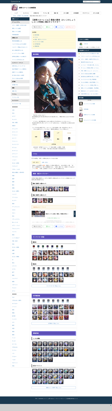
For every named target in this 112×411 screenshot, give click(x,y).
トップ (16, 13)
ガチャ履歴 (66, 13)
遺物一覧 (56, 13)
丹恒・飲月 (15, 241)
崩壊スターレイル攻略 (87, 115)
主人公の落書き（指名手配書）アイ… (90, 82)
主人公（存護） (16, 247)
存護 (58, 269)
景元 (13, 262)
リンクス (14, 319)
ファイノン (15, 141)
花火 (13, 216)
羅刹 (13, 275)
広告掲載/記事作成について (72, 398)
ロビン (13, 213)
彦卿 (13, 250)
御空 (13, 325)
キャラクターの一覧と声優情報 (88, 79)
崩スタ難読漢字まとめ (17, 50)
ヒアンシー (15, 153)
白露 (13, 253)
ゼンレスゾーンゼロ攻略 (87, 120)
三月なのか (15, 347)
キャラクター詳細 (39, 41)
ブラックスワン (16, 219)
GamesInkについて (43, 398)
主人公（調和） (16, 191)
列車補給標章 (15, 34)
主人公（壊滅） (16, 256)
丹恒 (13, 365)
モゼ (13, 297)
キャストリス (15, 144)
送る (48, 27)
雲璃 (13, 188)
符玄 (13, 244)
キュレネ (14, 119)
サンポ (13, 341)
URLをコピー (70, 27)
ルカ (13, 322)
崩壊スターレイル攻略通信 (27, 7)
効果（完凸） (45, 162)
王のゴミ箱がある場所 (17, 78)
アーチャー (15, 135)
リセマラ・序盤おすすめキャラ (19, 47)
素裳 (13, 334)
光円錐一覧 (36, 13)
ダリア (13, 116)
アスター (14, 356)
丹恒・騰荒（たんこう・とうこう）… (90, 70)
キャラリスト (26, 13)
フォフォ (14, 231)
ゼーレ (13, 291)
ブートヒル (15, 197)
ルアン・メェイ (16, 225)
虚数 (57, 247)
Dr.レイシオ (15, 222)
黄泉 (13, 203)
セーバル (14, 344)
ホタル (13, 209)
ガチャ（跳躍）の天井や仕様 (19, 25)
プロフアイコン (86, 13)
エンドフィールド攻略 (87, 104)
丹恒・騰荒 (15, 122)
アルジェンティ (16, 228)
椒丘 (13, 185)
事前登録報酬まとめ (17, 41)
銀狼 (13, 281)
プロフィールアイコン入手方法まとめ (90, 56)
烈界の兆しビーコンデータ (18, 66)
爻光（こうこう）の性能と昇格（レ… (90, 85)
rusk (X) (83, 44)
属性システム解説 (16, 28)
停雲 (13, 328)
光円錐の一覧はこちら (53, 323)
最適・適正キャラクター (41, 39)
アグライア (15, 166)
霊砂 (13, 178)
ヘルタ (13, 359)
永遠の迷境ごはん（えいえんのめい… (90, 93)
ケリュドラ (15, 128)
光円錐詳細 (37, 44)
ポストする (37, 27)
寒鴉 (13, 312)
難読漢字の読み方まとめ (87, 62)
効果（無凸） (36, 162)
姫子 (13, 272)
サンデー (14, 200)
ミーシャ (14, 306)
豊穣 (63, 269)
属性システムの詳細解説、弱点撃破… (90, 88)
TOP (36, 398)
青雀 (13, 331)
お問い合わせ (51, 398)
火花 (13, 110)
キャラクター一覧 (16, 103)
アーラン (14, 350)
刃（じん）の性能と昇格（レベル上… (90, 68)
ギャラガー (15, 303)
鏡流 (13, 234)
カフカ (13, 269)
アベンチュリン (16, 206)
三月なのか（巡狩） (17, 300)
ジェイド (14, 194)
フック (13, 337)
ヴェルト (14, 287)
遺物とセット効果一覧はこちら (53, 387)
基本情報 (37, 35)
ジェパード (15, 278)
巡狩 (39, 269)
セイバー (14, 138)
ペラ (13, 353)
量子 (52, 247)
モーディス (15, 150)
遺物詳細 (37, 46)
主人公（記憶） (16, 163)
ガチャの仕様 (96, 13)
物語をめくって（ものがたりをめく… (90, 91)
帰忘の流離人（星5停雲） (18, 172)
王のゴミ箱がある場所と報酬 (88, 73)
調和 (48, 269)
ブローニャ (15, 284)
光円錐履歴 (76, 13)
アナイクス (15, 156)
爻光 (13, 113)
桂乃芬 (13, 316)
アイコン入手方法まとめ (18, 59)
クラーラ (14, 266)
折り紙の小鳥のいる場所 (18, 75)
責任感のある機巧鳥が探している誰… (90, 76)
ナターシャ (15, 362)
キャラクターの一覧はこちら (54, 286)
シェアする (59, 27)
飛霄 (13, 181)
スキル (36, 37)
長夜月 (13, 125)
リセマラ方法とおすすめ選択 (19, 44)
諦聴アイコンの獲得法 (17, 72)
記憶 (68, 269)
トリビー (14, 160)
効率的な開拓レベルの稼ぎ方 (19, 56)
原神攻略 (83, 109)
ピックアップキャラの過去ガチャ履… (90, 53)
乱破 (13, 175)
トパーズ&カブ (15, 238)
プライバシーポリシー (60, 398)
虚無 (53, 269)
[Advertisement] (54, 407)
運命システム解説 (16, 31)
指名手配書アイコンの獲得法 (19, 69)
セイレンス (15, 132)
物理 (62, 247)
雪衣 (13, 309)
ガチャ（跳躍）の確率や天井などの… (90, 59)
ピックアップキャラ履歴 (18, 53)
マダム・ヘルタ (16, 169)
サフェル (14, 147)
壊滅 (34, 269)
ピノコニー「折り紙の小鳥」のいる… (90, 65)
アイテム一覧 (46, 13)
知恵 (43, 269)
